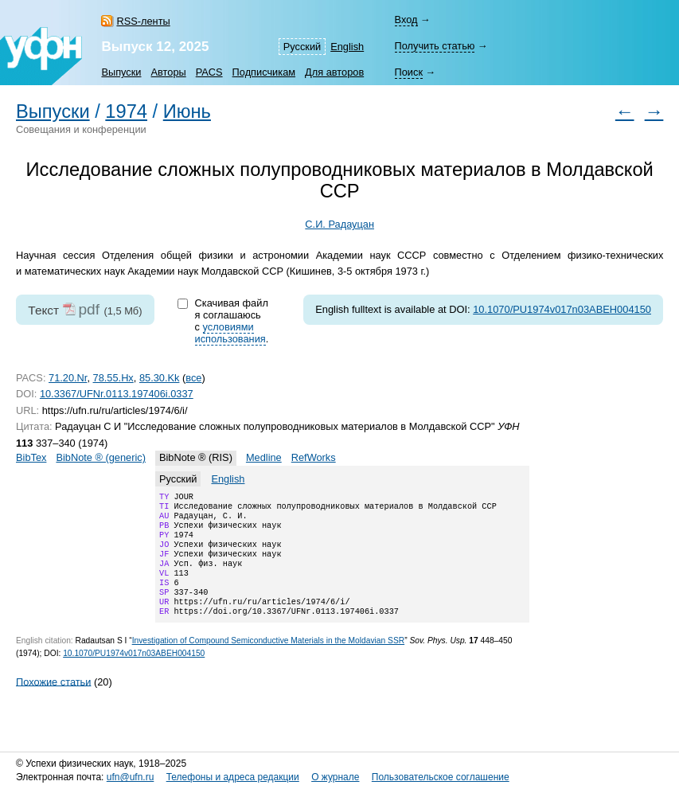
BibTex (31, 457)
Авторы (168, 72)
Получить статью (435, 46)
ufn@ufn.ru (130, 777)
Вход (406, 19)
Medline (264, 457)
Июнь (187, 111)
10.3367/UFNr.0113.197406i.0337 (116, 394)
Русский (302, 47)
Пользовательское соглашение (440, 777)
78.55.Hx (113, 378)
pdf (89, 309)
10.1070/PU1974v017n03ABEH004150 (562, 309)
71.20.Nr (68, 378)
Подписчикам (263, 72)
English (347, 47)
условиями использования (230, 333)
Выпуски (121, 72)
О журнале (335, 777)
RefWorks (313, 457)
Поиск (409, 72)
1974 (126, 111)
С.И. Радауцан (339, 224)
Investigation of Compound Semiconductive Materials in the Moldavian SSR (268, 661)
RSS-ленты (143, 21)
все (193, 378)
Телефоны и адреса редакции (232, 777)
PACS (209, 72)
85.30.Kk (159, 378)
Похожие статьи (53, 702)
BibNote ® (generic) (101, 457)
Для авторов (334, 72)
